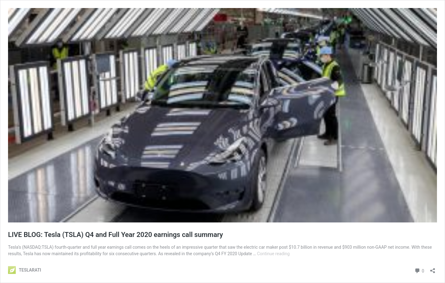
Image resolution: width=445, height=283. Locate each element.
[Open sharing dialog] (432, 268)
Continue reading (273, 253)
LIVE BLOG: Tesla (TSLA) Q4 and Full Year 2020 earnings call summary (115, 235)
